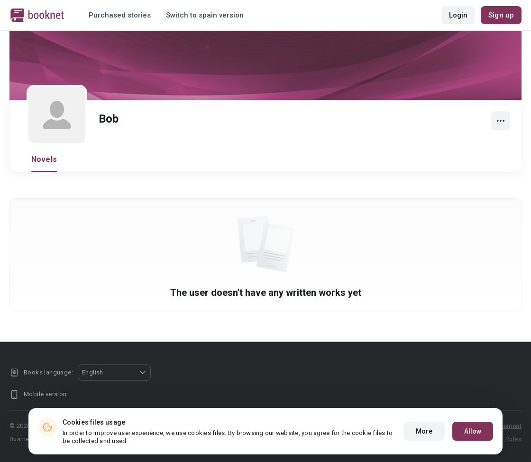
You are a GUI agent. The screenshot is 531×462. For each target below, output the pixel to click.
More (424, 431)
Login (458, 15)
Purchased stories (120, 15)
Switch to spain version (205, 15)
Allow (473, 431)
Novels (44, 159)
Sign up (501, 15)
